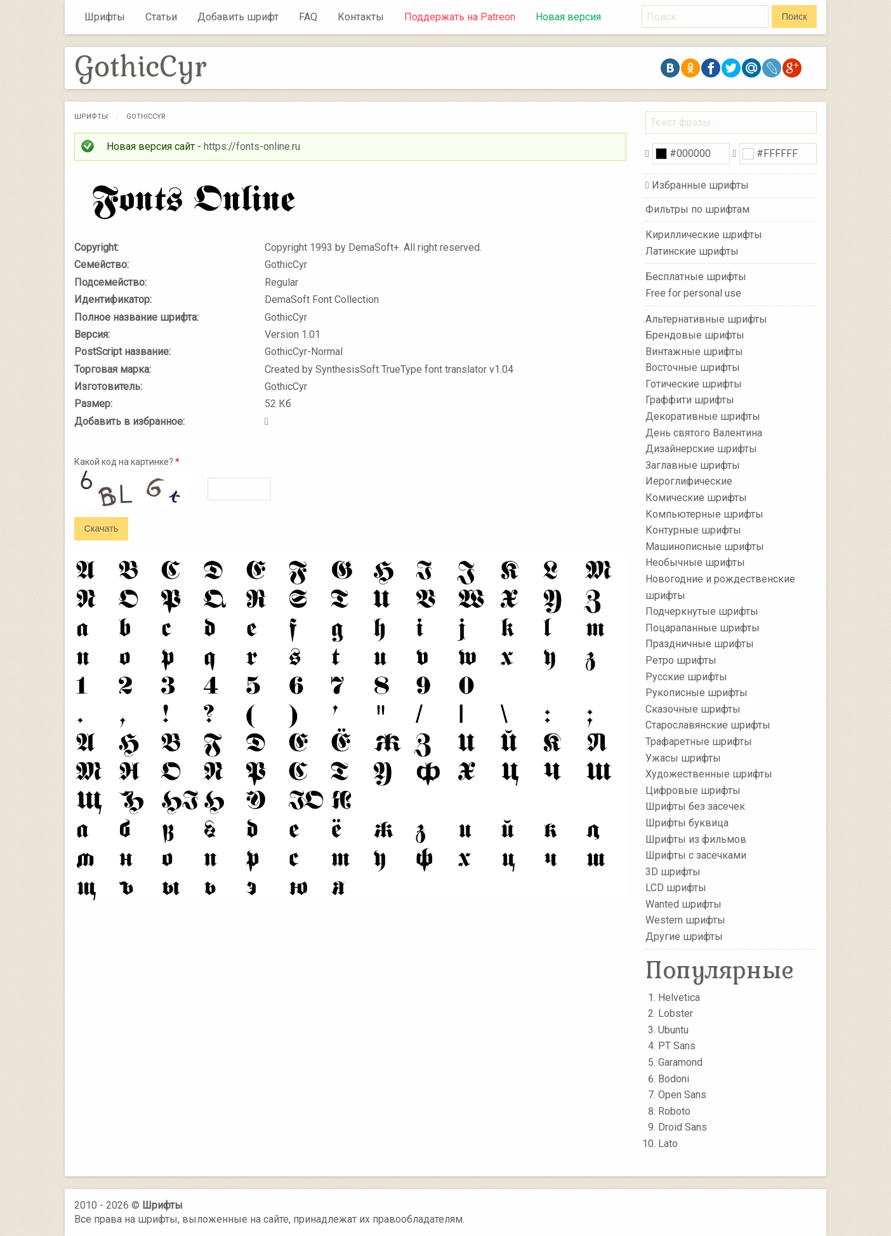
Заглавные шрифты (692, 465)
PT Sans (677, 1046)
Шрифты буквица (687, 823)
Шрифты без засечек (695, 806)
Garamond (680, 1062)
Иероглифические (688, 481)
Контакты (361, 17)
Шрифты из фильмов (695, 839)
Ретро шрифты (680, 660)
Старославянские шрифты (707, 725)
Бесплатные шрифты (695, 277)
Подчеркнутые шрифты (701, 611)
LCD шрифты (675, 888)
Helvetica (679, 997)
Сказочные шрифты (693, 709)
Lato (668, 1144)
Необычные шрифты (695, 562)
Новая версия (568, 17)
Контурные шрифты (693, 530)
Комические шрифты (696, 498)
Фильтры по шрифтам (697, 209)
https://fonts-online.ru (252, 146)
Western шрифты (685, 920)
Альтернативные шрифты (706, 318)
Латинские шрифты (692, 251)
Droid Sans (682, 1127)
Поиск (794, 16)
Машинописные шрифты (704, 547)
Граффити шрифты (689, 400)
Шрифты (104, 17)
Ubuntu (673, 1030)
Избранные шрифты (700, 185)
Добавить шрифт (238, 17)
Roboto (674, 1111)
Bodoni (673, 1079)
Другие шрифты (684, 936)
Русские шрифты (686, 676)
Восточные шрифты (692, 367)
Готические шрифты (693, 384)
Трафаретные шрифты (698, 742)
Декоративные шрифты (702, 416)
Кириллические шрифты (703, 235)
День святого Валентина (703, 432)
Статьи (161, 17)
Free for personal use (693, 293)
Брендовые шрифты (694, 335)
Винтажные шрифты (694, 351)
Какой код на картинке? (127, 462)
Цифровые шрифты (693, 790)
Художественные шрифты (708, 774)
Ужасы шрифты (683, 757)
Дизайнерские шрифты (701, 449)
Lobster (675, 1013)
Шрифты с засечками (695, 855)
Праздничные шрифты (699, 644)
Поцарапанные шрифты (702, 628)
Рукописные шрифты (696, 693)
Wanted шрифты (683, 904)
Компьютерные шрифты (704, 513)
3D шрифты (673, 871)
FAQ (308, 17)
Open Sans (682, 1095)
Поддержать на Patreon (459, 17)
